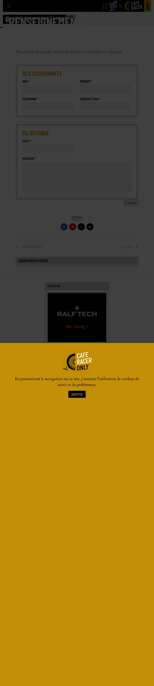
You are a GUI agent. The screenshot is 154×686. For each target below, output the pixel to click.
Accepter (77, 394)
